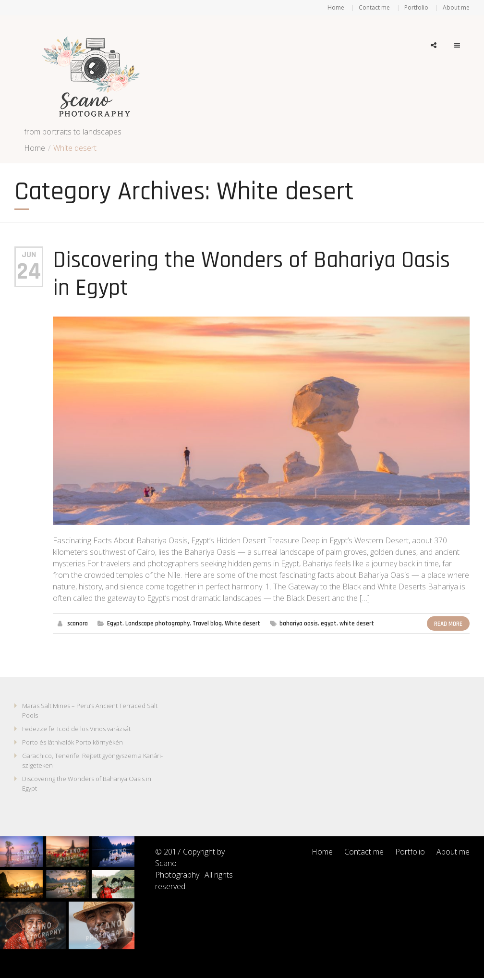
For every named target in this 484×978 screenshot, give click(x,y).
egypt (329, 623)
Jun (29, 254)
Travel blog (207, 623)
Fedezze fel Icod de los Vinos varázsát (76, 728)
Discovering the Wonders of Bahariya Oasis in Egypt (251, 274)
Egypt (114, 623)
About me (456, 7)
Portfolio (416, 7)
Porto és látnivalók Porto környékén (72, 742)
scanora (77, 623)
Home (335, 7)
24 (29, 272)
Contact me (374, 7)
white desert (356, 623)
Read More (448, 624)
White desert (242, 623)
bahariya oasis (298, 623)
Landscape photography (157, 623)
